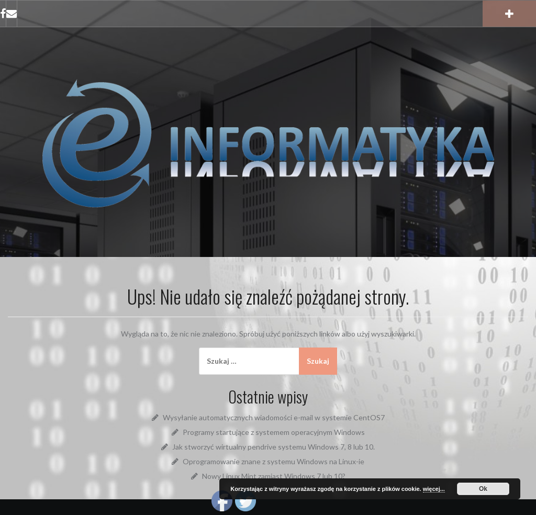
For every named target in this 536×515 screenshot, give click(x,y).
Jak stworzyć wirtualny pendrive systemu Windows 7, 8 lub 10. (273, 446)
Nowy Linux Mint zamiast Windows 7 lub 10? (273, 476)
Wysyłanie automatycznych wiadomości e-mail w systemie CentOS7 (274, 417)
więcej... (434, 489)
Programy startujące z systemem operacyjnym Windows (274, 432)
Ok (483, 488)
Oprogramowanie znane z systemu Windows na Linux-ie (273, 461)
